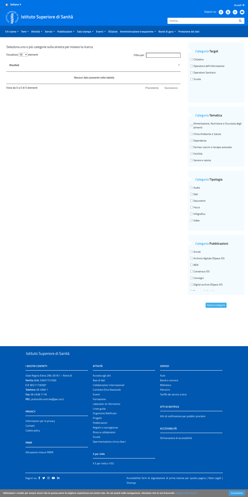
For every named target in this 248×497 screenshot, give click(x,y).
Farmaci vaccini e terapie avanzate (211, 147)
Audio (195, 188)
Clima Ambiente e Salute (205, 134)
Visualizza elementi (22, 55)
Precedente (152, 88)
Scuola (195, 79)
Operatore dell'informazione (207, 66)
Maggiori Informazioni (186, 493)
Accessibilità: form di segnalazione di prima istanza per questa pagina (166, 485)
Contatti (30, 433)
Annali (195, 252)
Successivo (171, 88)
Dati (194, 194)
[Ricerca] (201, 21)
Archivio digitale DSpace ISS (207, 258)
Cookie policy (33, 438)
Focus (195, 207)
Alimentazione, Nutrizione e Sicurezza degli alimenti (216, 125)
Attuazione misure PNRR (39, 460)
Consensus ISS (200, 271)
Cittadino (197, 59)
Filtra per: (157, 55)
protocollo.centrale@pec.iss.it (47, 407)
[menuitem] (12, 31)
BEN (194, 265)
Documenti (198, 201)
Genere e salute (200, 160)
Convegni (197, 278)
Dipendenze (198, 140)
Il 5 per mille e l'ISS (103, 471)
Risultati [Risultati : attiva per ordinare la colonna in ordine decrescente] (14, 65)
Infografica (197, 214)
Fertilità (196, 154)
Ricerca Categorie (216, 305)
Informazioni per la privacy (40, 428)
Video (195, 220)
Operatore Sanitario (203, 72)
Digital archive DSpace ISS (206, 284)
